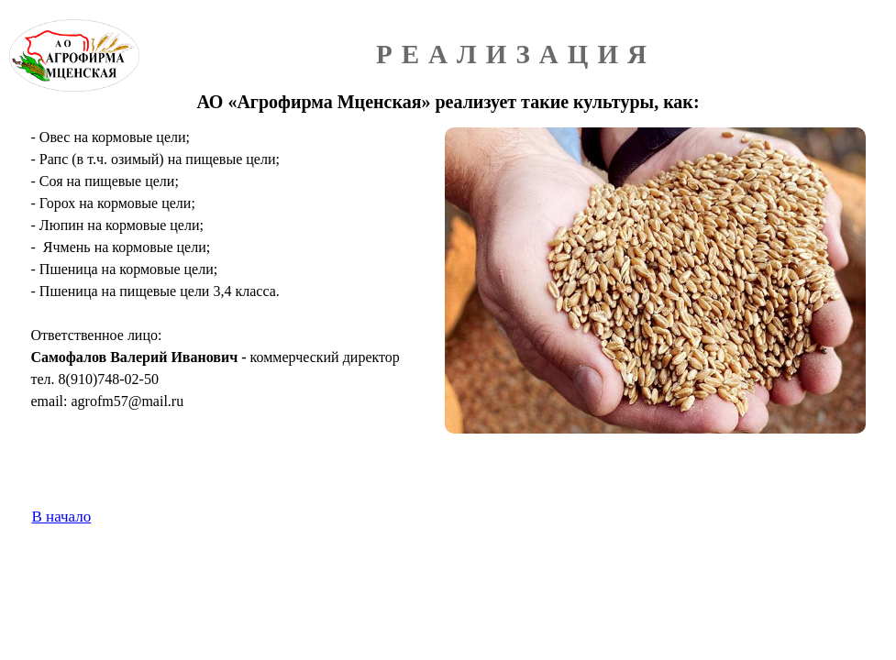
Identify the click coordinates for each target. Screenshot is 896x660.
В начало (62, 516)
